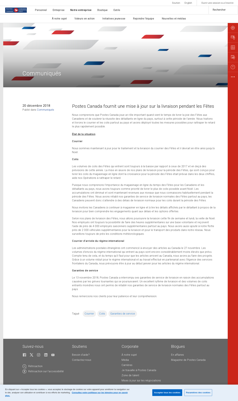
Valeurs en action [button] (84, 18)
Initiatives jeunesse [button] (113, 18)
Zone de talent (130, 375)
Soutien (176, 3)
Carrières (127, 365)
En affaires (177, 354)
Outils (116, 10)
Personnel (41, 10)
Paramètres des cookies (198, 392)
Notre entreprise (81, 10)
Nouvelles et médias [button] (174, 18)
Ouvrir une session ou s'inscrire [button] (217, 3)
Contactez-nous (81, 359)
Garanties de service (122, 313)
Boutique (102, 10)
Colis (102, 313)
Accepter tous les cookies (167, 392)
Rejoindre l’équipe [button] (143, 18)
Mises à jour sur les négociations (141, 380)
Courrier (89, 313)
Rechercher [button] (219, 9)
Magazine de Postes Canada (188, 359)
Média (125, 359)
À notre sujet (129, 354)
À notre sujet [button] (59, 18)
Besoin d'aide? (81, 354)
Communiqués (45, 109)
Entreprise (58, 10)
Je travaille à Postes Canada (139, 370)
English (188, 3)
